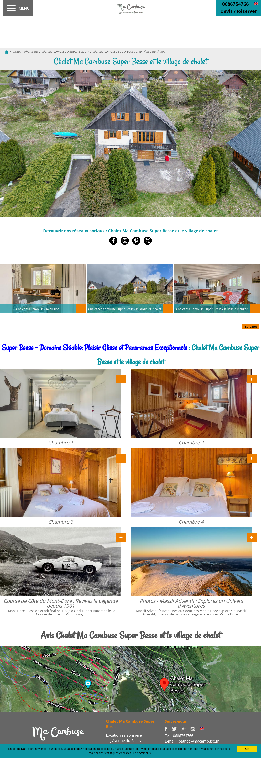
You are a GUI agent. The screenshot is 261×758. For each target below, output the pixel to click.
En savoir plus (142, 753)
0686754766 (235, 4)
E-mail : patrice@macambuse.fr (192, 741)
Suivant (251, 327)
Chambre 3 (60, 521)
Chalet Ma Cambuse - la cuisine (37, 309)
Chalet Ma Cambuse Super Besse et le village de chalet (127, 51)
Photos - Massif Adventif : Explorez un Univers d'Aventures (191, 603)
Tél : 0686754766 (179, 735)
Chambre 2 (191, 442)
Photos (16, 51)
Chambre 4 (191, 521)
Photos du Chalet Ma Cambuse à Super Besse (55, 51)
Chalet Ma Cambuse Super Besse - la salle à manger (212, 309)
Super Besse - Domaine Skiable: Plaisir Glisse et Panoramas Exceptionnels (94, 348)
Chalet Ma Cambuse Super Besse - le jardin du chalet (124, 309)
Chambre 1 (60, 442)
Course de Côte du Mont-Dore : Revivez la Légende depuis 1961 (61, 603)
